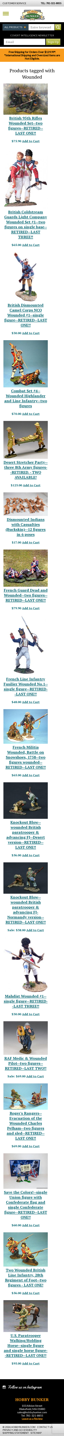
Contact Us (45, 1426)
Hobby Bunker (32, 14)
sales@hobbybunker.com (32, 1412)
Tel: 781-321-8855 (32, 1415)
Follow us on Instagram (25, 1387)
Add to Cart (31, 141)
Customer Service (14, 3)
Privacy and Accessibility (20, 1429)
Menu (6, 13)
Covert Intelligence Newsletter (32, 35)
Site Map (36, 1432)
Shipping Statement (16, 1432)
